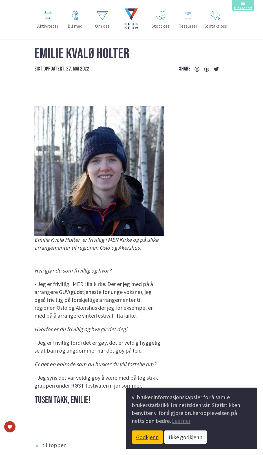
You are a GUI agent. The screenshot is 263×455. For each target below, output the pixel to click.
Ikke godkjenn (185, 437)
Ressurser (187, 20)
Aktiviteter (47, 20)
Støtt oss (161, 20)
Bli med (75, 20)
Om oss (102, 20)
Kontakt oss (215, 20)
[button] (131, 19)
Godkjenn (147, 437)
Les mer (181, 420)
